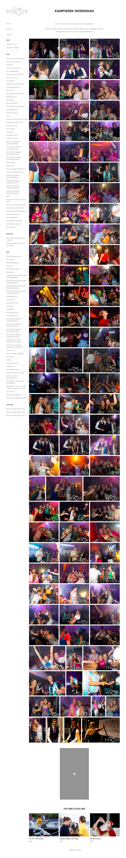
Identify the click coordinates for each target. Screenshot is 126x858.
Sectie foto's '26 (12, 78)
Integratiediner (12, 113)
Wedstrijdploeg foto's (14, 395)
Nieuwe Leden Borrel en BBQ (17, 119)
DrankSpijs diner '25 (13, 87)
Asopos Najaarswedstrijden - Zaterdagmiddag (16, 287)
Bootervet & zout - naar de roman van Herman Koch (16, 387)
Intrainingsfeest (12, 71)
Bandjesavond (11, 97)
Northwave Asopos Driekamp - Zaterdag (14, 346)
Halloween (10, 100)
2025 (7, 54)
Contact (9, 35)
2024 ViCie (9, 405)
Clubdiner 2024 (11, 316)
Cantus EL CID (11, 126)
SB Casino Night (12, 48)
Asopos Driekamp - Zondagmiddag (13, 176)
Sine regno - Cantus (13, 62)
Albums (9, 29)
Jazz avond (10, 392)
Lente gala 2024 (12, 363)
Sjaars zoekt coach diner (15, 94)
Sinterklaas (10, 81)
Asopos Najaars (12, 103)
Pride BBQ (10, 309)
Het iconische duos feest (15, 373)
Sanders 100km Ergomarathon (11, 377)
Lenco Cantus (11, 44)
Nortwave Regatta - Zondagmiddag (13, 143)
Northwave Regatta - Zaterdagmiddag (14, 153)
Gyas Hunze (10, 227)
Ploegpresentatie (12, 214)
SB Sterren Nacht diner (14, 84)
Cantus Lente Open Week (15, 205)
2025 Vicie (9, 234)
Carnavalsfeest (12, 217)
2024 (7, 252)
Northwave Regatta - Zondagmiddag (14, 320)
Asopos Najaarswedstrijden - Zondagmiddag (16, 276)
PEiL (8, 196)
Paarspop (9, 132)
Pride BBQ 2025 (11, 135)
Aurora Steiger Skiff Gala (15, 169)
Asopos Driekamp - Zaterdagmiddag (13, 187)
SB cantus (10, 90)
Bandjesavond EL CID (14, 122)
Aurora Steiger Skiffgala (15, 353)
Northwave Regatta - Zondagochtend (14, 148)
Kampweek (10, 300)
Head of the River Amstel (15, 58)
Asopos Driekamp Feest (14, 172)
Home (8, 24)
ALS (7, 116)
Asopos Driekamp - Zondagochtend (13, 182)
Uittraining (10, 129)
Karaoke (9, 266)
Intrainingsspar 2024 (14, 256)
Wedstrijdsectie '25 (13, 263)
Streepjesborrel (11, 110)
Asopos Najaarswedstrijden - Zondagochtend (16, 282)
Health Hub (10, 166)
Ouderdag (10, 357)
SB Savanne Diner (13, 269)
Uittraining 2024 (12, 312)
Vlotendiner (10, 163)
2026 (7, 40)
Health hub (10, 350)
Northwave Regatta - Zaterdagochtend (14, 158)
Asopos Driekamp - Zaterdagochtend (13, 192)
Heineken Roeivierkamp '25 (16, 211)
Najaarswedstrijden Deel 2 (16, 409)
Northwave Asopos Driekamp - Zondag (13, 341)
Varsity (9, 360)
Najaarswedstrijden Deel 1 (15, 412)
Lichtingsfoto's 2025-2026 (15, 106)
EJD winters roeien (13, 68)
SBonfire (9, 65)
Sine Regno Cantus (13, 224)
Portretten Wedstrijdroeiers (16, 398)
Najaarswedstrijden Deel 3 (16, 415)
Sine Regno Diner (12, 369)
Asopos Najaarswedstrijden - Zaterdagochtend (16, 292)
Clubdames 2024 (12, 303)
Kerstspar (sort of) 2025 (14, 74)
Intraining (10, 259)
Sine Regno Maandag (14, 221)
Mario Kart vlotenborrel (15, 208)
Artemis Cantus (12, 138)
